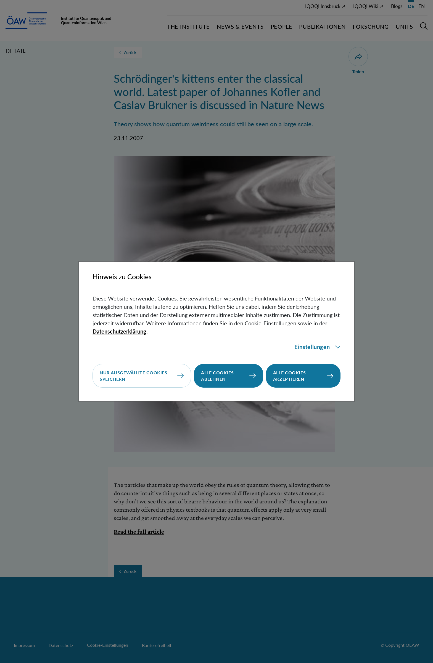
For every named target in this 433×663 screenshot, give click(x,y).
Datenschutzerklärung (119, 331)
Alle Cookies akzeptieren (289, 376)
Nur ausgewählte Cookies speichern (133, 376)
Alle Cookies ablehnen (217, 376)
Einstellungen (317, 346)
